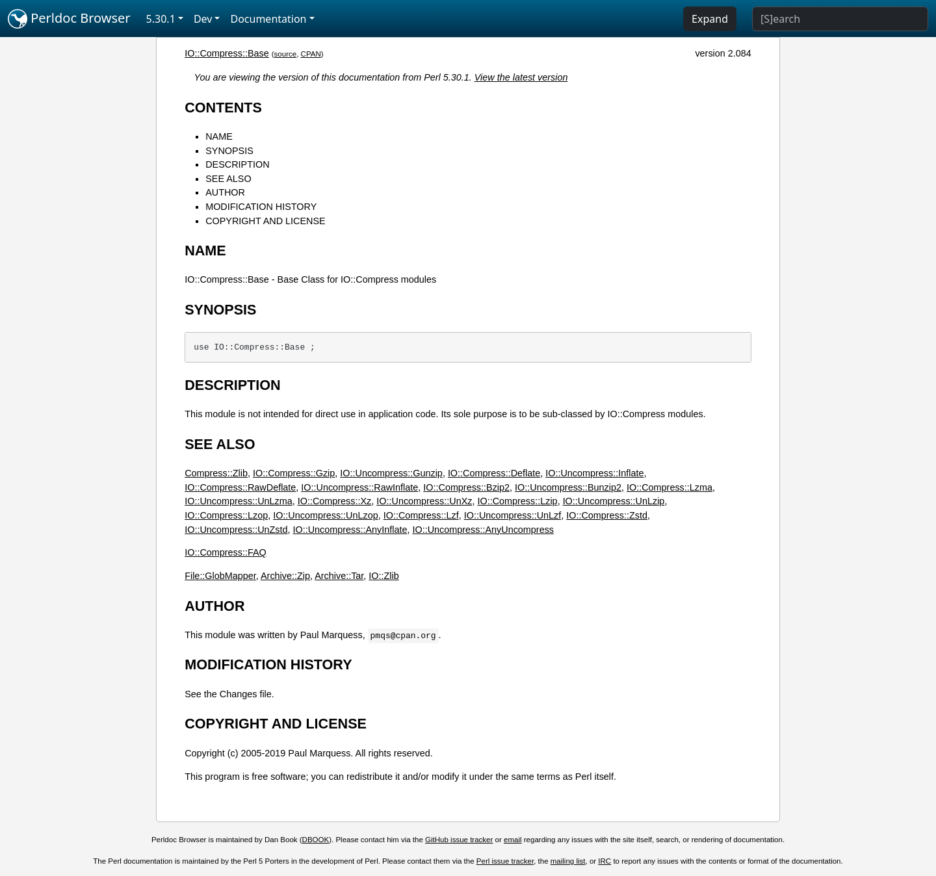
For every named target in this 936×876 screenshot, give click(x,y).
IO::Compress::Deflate (494, 473)
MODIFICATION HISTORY (261, 206)
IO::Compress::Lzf (421, 515)
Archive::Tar (339, 576)
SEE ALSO (228, 179)
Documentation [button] (268, 19)
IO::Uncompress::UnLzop (325, 515)
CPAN (311, 54)
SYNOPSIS (229, 151)
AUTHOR (225, 192)
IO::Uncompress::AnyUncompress (483, 529)
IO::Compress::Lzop (226, 515)
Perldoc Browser (69, 19)
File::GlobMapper (220, 576)
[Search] (840, 18)
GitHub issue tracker (459, 840)
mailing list (568, 861)
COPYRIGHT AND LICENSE (265, 221)
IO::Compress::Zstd (606, 515)
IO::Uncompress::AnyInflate (350, 529)
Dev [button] (203, 19)
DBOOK (316, 840)
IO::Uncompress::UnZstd (236, 529)
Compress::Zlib (216, 473)
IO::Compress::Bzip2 (466, 487)
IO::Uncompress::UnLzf (513, 515)
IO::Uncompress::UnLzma (238, 501)
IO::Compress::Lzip (517, 501)
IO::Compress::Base (227, 53)
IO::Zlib (383, 576)
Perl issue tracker (505, 861)
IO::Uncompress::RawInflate (359, 487)
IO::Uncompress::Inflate (594, 473)
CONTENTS (223, 107)
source (285, 54)
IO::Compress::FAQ (225, 552)
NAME (219, 136)
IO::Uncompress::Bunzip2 (568, 487)
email (513, 840)
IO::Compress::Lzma (669, 487)
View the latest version (521, 77)
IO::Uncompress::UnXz (424, 501)
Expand (710, 19)
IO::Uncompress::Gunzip (391, 473)
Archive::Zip (285, 576)
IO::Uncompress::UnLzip (614, 501)
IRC (604, 861)
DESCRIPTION (237, 164)
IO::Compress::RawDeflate (240, 487)
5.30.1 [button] (161, 19)
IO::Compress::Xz (335, 501)
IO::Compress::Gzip (294, 473)
